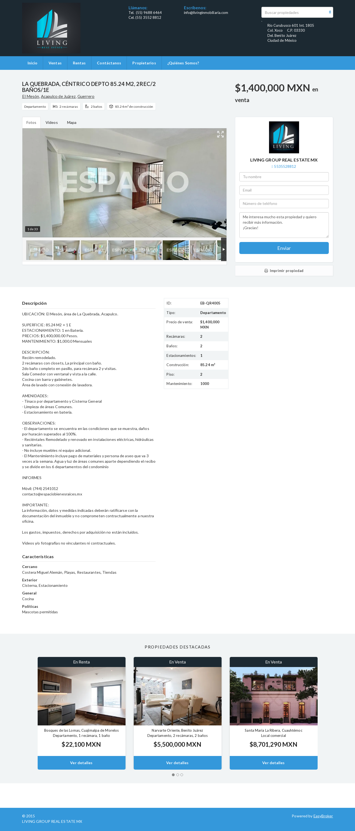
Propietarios (144, 63)
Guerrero (86, 96)
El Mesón (30, 96)
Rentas (79, 63)
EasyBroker (323, 816)
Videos (52, 122)
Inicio (33, 63)
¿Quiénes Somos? (183, 63)
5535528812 (285, 166)
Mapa (71, 122)
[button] (30, 713)
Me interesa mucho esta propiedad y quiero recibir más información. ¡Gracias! (284, 225)
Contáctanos (109, 63)
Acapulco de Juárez (58, 96)
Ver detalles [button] (81, 762)
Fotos (31, 122)
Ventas (55, 63)
